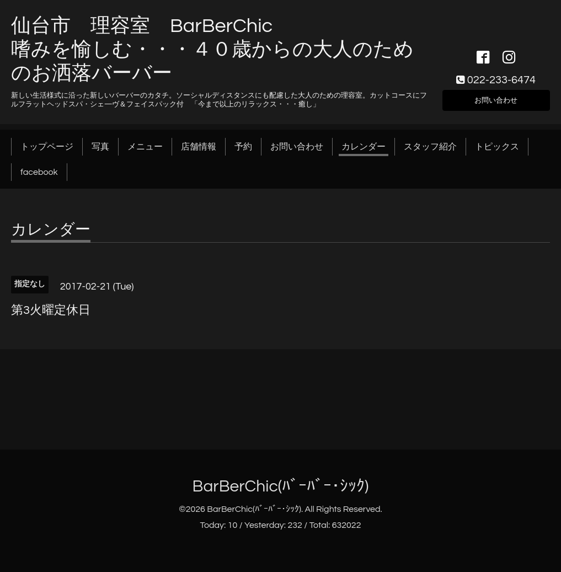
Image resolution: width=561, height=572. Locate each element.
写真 (100, 146)
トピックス (497, 146)
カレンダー (363, 146)
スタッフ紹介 (430, 146)
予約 (243, 146)
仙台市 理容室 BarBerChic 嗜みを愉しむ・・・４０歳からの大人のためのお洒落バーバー (212, 49)
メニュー (145, 146)
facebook (39, 172)
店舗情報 (198, 146)
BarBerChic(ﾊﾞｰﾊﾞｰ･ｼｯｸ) (281, 486)
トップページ (46, 146)
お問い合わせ (495, 98)
